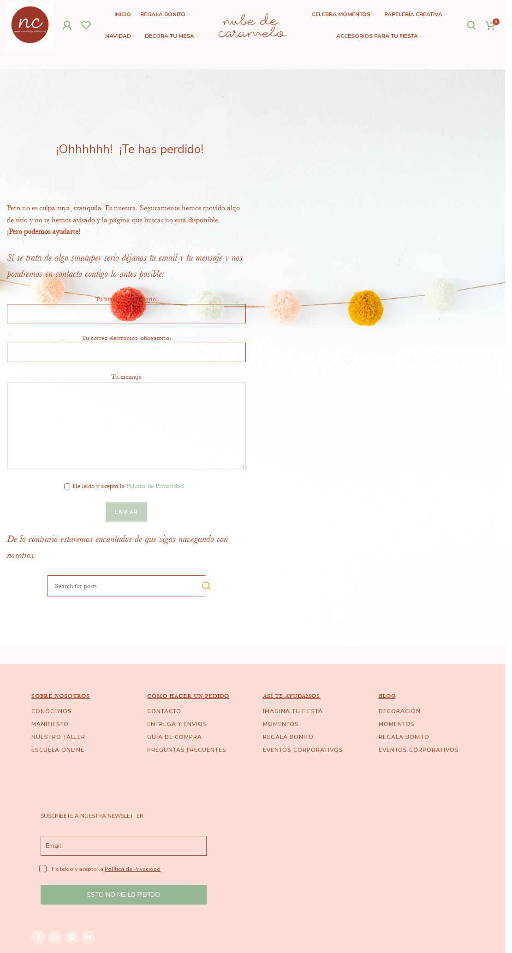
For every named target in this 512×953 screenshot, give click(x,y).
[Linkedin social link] (88, 937)
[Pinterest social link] (71, 937)
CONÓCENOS (51, 711)
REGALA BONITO (288, 737)
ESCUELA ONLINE (57, 750)
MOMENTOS (281, 724)
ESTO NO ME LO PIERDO (123, 894)
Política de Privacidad (155, 485)
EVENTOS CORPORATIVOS (303, 750)
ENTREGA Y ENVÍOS (177, 724)
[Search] (471, 25)
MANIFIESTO (50, 724)
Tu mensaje (126, 400)
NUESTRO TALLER (58, 737)
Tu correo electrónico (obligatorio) (126, 344)
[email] (124, 846)
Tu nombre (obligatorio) (126, 305)
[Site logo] (30, 24)
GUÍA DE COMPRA (174, 737)
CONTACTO (164, 711)
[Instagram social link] (55, 937)
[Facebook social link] (38, 937)
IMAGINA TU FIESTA (293, 711)
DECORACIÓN (400, 711)
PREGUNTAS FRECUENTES (186, 750)
